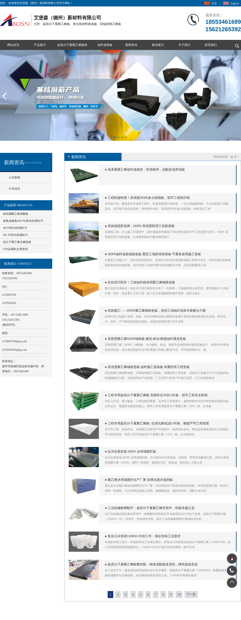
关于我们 (184, 45)
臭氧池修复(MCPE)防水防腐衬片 (23, 220)
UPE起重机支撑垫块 (15, 249)
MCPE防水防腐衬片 (15, 227)
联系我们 (211, 45)
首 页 (233, 156)
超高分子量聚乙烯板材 (72, 45)
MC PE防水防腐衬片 (15, 234)
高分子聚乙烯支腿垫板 (17, 242)
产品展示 (40, 45)
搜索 (236, 45)
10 (179, 594)
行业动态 (14, 188)
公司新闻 (14, 177)
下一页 (191, 594)
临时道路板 (104, 45)
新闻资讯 (131, 45)
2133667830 (14, 341)
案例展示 (158, 45)
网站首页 (13, 45)
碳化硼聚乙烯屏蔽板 (15, 213)
